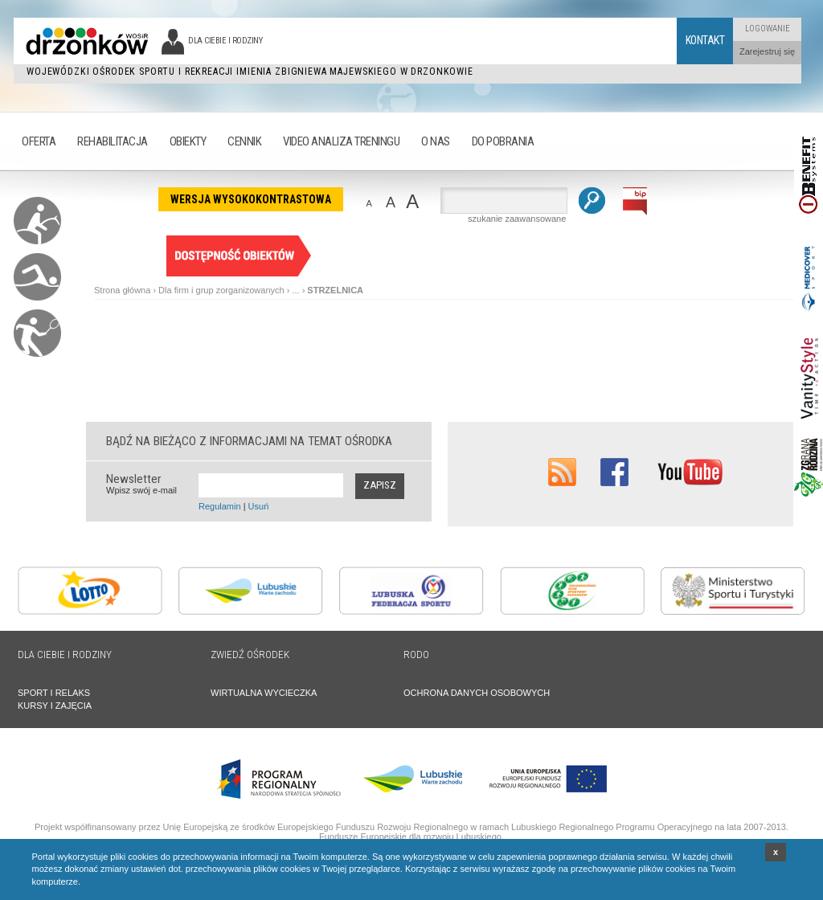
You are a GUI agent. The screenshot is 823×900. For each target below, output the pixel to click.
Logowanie (767, 28)
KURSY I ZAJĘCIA (55, 705)
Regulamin (220, 506)
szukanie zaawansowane (517, 218)
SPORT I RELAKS (54, 693)
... (295, 290)
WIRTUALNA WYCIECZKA (264, 693)
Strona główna (122, 290)
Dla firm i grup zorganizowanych (221, 290)
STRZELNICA (335, 290)
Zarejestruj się (767, 51)
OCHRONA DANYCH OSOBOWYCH (476, 693)
